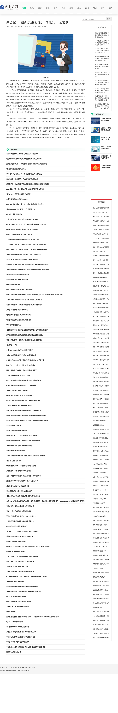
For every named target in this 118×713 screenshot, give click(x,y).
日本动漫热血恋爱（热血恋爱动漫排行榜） (19, 445)
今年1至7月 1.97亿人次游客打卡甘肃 (17, 607)
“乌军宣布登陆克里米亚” (14, 325)
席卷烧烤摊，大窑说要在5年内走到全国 (18, 471)
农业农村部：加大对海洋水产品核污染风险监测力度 (22, 179)
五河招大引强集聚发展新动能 (106, 166)
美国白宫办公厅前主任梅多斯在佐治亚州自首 (20, 506)
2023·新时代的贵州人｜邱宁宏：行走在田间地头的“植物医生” (25, 204)
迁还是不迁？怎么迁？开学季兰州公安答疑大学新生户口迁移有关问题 (27, 184)
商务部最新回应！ (11, 612)
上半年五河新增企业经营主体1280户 (17, 199)
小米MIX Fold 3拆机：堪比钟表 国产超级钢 (19, 350)
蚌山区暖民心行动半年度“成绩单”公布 (106, 157)
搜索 (108, 19)
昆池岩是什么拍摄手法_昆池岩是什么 (17, 486)
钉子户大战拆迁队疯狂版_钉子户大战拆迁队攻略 (21, 355)
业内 (110, 8)
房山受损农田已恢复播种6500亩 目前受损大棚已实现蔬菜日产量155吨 (27, 269)
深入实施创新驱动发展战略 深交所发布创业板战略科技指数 (24, 335)
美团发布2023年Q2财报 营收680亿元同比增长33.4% (22, 481)
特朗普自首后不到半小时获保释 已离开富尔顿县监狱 (22, 229)
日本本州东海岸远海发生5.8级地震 (17, 390)
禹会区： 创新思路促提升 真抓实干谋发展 (19, 234)
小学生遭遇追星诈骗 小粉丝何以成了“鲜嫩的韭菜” (21, 385)
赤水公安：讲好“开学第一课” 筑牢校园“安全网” (21, 632)
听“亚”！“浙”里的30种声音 (14, 622)
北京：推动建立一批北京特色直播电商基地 (19, 289)
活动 (87, 8)
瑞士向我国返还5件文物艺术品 (15, 451)
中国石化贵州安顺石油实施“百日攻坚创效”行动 (20, 637)
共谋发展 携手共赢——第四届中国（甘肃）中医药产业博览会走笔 (26, 164)
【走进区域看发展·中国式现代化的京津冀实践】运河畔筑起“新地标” (27, 330)
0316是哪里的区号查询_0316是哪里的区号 (19, 491)
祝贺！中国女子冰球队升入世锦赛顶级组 (18, 511)
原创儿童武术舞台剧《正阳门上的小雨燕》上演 (20, 209)
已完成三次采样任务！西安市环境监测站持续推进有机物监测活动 (26, 415)
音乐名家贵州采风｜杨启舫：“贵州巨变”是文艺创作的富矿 (24, 305)
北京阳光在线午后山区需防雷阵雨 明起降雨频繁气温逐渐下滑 (25, 360)
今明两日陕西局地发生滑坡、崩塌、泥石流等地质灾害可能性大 (25, 456)
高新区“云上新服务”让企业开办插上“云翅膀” (106, 138)
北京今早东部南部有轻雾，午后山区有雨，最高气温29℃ (23, 476)
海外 (63, 8)
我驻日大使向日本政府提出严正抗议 (17, 430)
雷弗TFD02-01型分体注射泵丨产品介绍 (18, 194)
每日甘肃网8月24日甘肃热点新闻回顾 (17, 627)
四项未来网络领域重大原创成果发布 (17, 279)
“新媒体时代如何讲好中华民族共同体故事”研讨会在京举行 (24, 159)
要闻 (103, 8)
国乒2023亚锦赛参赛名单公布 (15, 551)
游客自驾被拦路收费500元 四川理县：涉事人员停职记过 (23, 254)
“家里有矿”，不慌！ (12, 345)
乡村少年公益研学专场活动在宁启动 (17, 310)
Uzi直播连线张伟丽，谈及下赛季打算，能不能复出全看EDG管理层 (26, 576)
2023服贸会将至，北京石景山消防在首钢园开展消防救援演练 (25, 189)
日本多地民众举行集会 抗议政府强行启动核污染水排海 (23, 496)
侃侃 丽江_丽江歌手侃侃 (13, 461)
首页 (24, 8)
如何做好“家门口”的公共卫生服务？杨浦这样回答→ (22, 259)
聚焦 (40, 8)
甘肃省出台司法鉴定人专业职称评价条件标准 (20, 571)
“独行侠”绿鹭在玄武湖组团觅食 (16, 169)
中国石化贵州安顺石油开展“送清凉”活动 (18, 601)
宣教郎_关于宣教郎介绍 (13, 652)
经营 (71, 8)
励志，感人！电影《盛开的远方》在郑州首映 (20, 561)
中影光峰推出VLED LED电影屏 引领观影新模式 (21, 466)
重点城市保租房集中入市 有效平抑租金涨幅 (19, 536)
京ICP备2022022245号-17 (27, 667)
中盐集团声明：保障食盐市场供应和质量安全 (20, 521)
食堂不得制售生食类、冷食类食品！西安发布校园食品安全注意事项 (27, 420)
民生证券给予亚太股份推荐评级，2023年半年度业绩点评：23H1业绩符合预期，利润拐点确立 (35, 295)
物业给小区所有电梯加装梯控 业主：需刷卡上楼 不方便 (23, 400)
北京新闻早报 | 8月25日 (13, 425)
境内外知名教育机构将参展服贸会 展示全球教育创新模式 (23, 591)
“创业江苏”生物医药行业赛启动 (16, 596)
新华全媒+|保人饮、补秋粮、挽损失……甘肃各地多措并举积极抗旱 (26, 249)
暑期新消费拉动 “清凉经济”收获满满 (17, 274)
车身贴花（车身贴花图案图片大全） (17, 566)
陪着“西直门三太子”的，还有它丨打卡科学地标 (20, 365)
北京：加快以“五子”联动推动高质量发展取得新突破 (22, 556)
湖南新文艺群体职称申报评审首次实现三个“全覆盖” (22, 586)
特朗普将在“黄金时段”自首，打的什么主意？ (20, 395)
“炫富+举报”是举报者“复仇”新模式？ (17, 642)
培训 (95, 8)
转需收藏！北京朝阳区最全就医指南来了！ (19, 315)
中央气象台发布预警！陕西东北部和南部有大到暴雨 (22, 219)
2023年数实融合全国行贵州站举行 (16, 526)
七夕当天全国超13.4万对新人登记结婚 (18, 375)
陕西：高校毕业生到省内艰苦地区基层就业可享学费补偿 (23, 380)
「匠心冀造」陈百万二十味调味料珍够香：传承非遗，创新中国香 (26, 244)
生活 (79, 8)
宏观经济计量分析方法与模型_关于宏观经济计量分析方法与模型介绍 (27, 264)
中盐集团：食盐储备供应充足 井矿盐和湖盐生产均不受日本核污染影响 (27, 546)
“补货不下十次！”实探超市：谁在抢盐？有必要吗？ (22, 531)
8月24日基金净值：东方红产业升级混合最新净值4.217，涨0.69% (26, 224)
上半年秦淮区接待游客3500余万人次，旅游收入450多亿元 (24, 300)
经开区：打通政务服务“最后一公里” (106, 148)
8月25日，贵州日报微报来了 (15, 214)
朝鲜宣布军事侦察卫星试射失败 (16, 541)
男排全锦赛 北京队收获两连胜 (15, 581)
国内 (55, 8)
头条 (32, 8)
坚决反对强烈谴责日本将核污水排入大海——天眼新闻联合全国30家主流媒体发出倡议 (32, 617)
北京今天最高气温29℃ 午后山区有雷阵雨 (19, 405)
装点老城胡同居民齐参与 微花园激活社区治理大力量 (22, 154)
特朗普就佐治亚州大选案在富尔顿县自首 (18, 320)
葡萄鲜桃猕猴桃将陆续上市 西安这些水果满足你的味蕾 (23, 440)
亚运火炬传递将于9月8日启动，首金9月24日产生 (21, 516)
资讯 (47, 8)
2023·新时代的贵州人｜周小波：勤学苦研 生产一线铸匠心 (24, 174)
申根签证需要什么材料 (13, 284)
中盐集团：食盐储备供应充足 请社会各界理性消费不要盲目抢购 (25, 647)
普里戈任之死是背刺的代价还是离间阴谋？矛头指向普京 (23, 410)
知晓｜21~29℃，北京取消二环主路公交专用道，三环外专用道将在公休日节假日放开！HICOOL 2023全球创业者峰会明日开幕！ (45, 501)
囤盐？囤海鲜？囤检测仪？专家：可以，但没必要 (21, 370)
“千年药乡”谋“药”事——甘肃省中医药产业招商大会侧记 (23, 239)
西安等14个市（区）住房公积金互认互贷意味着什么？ (23, 435)
